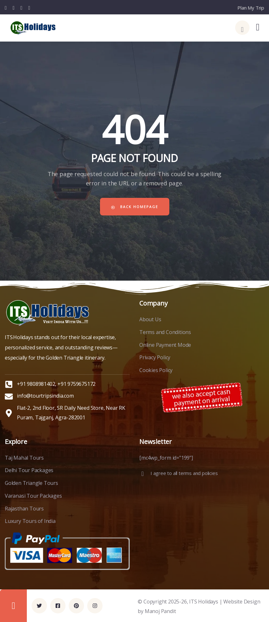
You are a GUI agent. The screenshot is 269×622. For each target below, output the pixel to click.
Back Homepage (134, 206)
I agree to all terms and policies (184, 473)
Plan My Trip (250, 7)
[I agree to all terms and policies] (142, 473)
